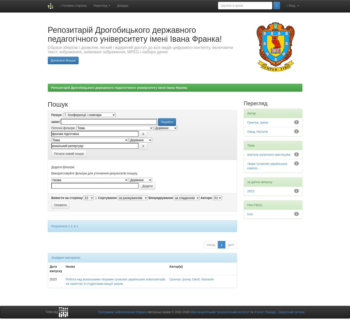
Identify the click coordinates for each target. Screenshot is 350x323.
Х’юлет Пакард (265, 312)
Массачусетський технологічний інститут (220, 312)
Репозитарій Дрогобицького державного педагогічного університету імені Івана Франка (119, 87)
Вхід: (293, 6)
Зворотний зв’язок (291, 312)
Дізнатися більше (63, 60)
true (250, 214)
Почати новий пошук (69, 153)
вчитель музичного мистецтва (268, 154)
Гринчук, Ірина (179, 279)
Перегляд (101, 5)
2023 (250, 191)
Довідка (122, 5)
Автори (206, 198)
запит (55, 122)
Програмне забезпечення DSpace (122, 312)
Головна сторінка (73, 6)
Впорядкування (161, 198)
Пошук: (57, 115)
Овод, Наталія (203, 279)
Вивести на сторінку (67, 198)
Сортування (107, 198)
